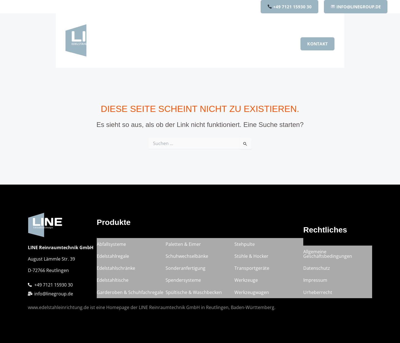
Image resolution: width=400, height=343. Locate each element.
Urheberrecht (317, 293)
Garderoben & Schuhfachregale (130, 293)
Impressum (315, 282)
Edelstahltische (113, 282)
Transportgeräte (251, 272)
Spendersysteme (183, 282)
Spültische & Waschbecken (194, 293)
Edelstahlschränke (116, 272)
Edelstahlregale (113, 261)
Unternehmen (217, 44)
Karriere (281, 44)
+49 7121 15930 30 (290, 6)
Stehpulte (244, 251)
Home (148, 44)
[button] (187, 44)
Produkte (177, 44)
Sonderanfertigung (185, 272)
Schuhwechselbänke (187, 261)
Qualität (253, 44)
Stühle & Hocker (251, 261)
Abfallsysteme (111, 251)
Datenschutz (316, 272)
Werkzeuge (246, 282)
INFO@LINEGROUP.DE (356, 6)
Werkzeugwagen (251, 293)
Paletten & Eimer (183, 251)
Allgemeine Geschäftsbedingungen (327, 259)
